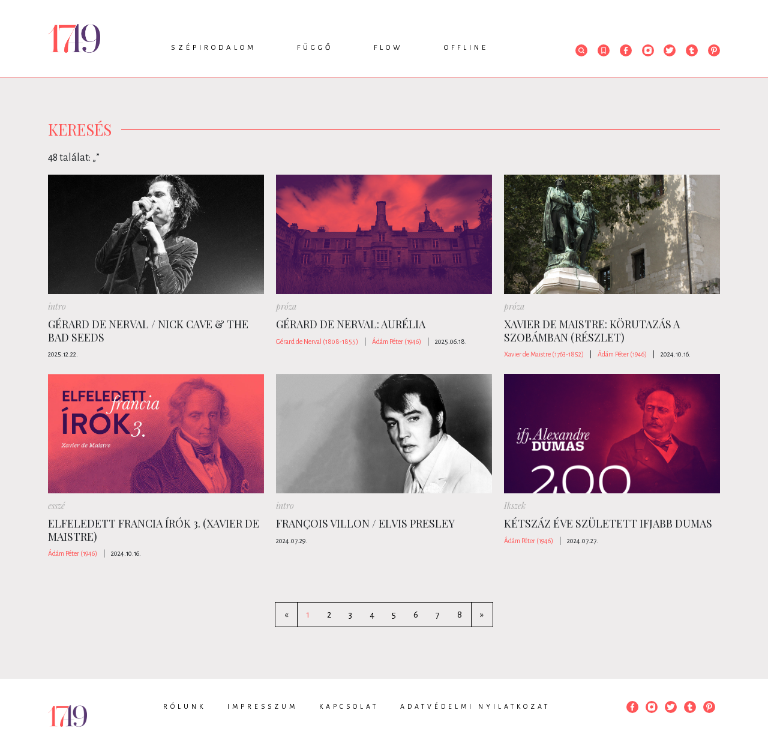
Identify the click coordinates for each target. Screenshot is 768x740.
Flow (388, 48)
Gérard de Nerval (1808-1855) (317, 341)
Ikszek (515, 505)
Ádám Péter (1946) (396, 341)
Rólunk (184, 706)
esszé (56, 505)
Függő (315, 48)
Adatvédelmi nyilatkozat (475, 706)
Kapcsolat (349, 706)
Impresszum (262, 706)
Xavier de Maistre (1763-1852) (544, 354)
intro (57, 306)
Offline (466, 48)
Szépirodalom (213, 48)
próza (286, 306)
